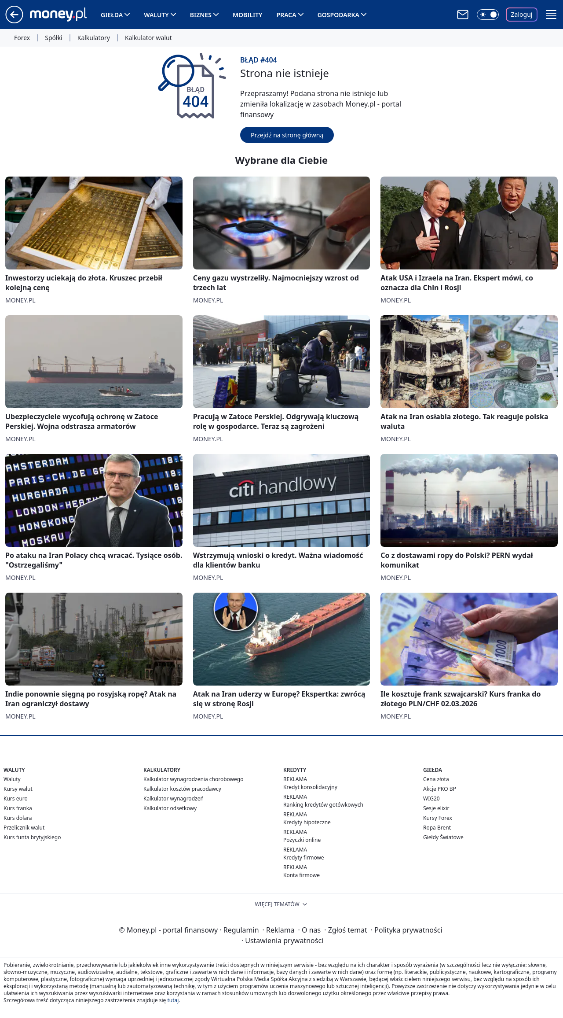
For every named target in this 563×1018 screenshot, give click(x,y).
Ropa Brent (437, 827)
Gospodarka (338, 15)
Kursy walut (18, 789)
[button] (551, 14)
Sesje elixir (436, 808)
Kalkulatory (93, 38)
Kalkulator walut (148, 38)
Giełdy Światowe (443, 837)
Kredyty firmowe (303, 857)
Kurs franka (18, 808)
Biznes (201, 15)
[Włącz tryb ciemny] (488, 14)
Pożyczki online (302, 840)
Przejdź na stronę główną (287, 135)
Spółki (53, 38)
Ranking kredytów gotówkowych (323, 804)
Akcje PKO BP (439, 789)
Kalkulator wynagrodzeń (173, 798)
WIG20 (431, 798)
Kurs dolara (18, 818)
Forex (22, 38)
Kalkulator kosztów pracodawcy (182, 789)
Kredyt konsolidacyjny (310, 787)
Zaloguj (522, 14)
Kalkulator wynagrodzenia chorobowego (193, 779)
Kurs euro (16, 798)
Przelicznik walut (24, 827)
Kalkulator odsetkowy (170, 808)
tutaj (173, 1000)
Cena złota (436, 779)
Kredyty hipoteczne (307, 822)
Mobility (248, 15)
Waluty (156, 15)
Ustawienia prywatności (282, 940)
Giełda (112, 15)
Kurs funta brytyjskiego (32, 837)
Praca (286, 15)
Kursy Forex (437, 818)
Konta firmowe (301, 875)
